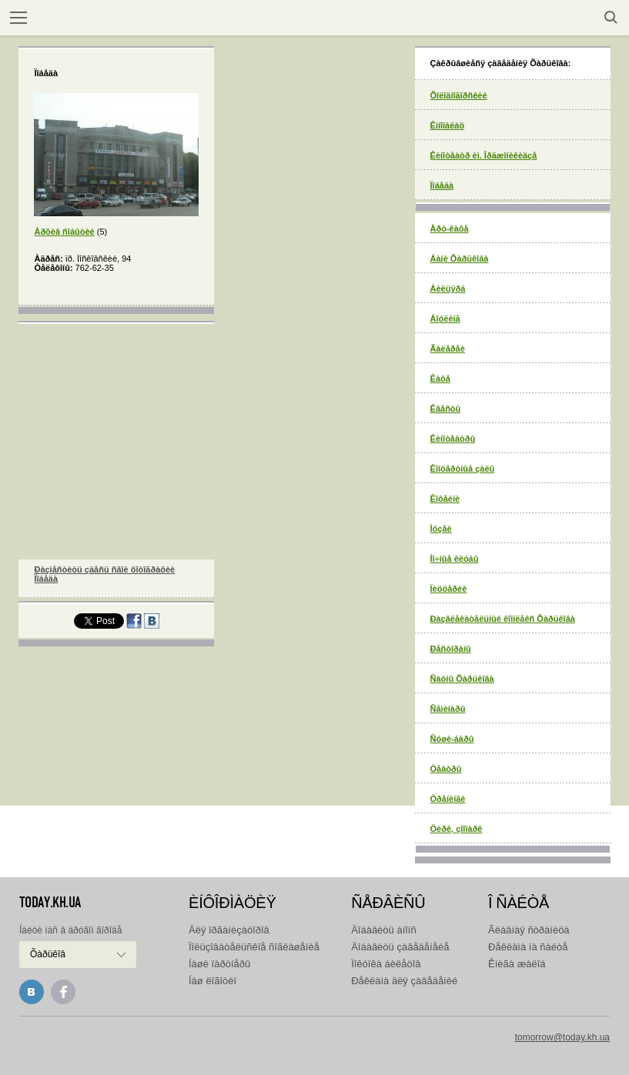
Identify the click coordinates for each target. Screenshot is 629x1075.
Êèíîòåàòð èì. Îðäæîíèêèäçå (483, 155)
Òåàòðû (446, 768)
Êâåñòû (445, 408)
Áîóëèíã (445, 318)
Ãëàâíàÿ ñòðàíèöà (529, 930)
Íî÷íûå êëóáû (454, 558)
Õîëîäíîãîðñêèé (458, 95)
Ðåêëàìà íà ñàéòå (527, 947)
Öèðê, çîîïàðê (456, 828)
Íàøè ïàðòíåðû (219, 964)
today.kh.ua (50, 902)
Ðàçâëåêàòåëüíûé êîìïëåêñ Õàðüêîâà (502, 618)
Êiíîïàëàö (447, 125)
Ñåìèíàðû (448, 708)
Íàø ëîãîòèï (212, 981)
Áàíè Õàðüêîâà (459, 258)
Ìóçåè (441, 528)
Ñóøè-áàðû (452, 738)
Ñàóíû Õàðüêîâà (462, 678)
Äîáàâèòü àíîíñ (384, 930)
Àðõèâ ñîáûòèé (64, 231)
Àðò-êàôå (449, 228)
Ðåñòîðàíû (450, 648)
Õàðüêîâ (47, 954)
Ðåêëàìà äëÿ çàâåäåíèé (404, 981)
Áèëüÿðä (448, 288)
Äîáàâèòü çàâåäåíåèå (400, 947)
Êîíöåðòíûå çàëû (462, 468)
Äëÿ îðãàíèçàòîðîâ (229, 930)
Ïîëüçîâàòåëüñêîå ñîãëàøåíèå (254, 947)
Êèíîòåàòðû (453, 438)
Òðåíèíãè (448, 798)
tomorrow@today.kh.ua (562, 1037)
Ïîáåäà (442, 185)
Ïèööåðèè (448, 588)
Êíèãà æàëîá (516, 964)
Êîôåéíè (445, 498)
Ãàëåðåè (447, 348)
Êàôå (440, 378)
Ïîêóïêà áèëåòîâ (385, 964)
